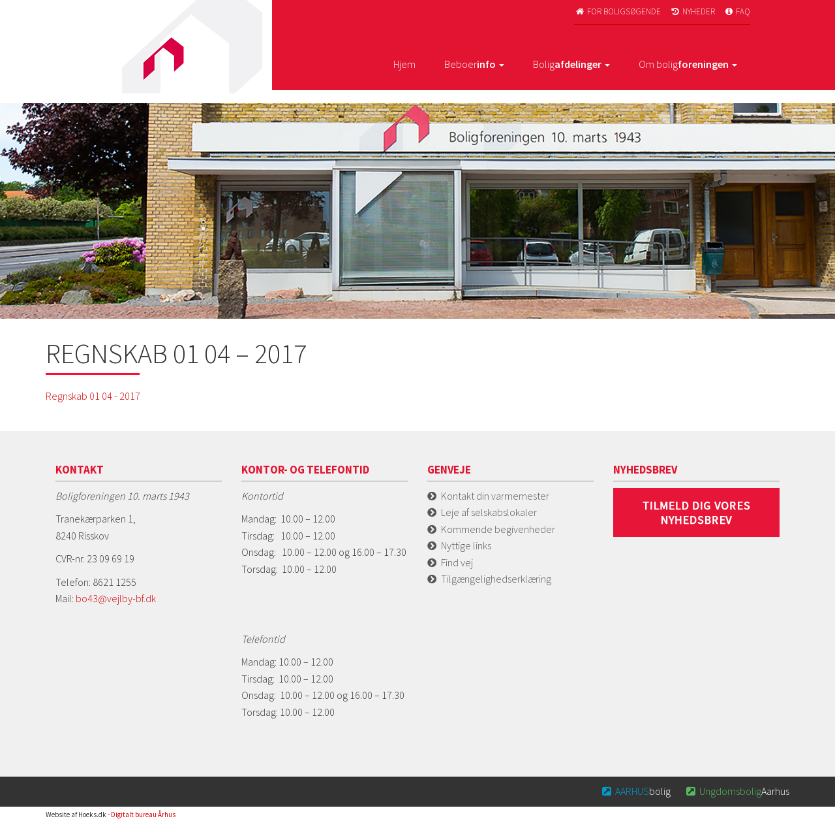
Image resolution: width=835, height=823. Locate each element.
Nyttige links (466, 545)
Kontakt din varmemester (495, 495)
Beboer (474, 64)
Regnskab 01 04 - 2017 (93, 395)
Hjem (404, 64)
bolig (635, 791)
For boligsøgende (617, 11)
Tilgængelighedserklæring (496, 578)
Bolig (571, 64)
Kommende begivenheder (498, 529)
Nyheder (692, 11)
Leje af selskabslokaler (489, 512)
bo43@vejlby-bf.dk (116, 598)
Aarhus (736, 791)
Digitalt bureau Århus (143, 814)
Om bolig (688, 64)
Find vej (457, 562)
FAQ (737, 11)
